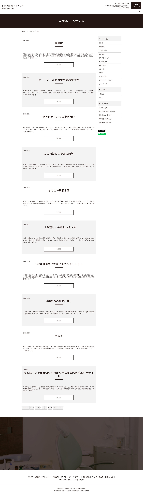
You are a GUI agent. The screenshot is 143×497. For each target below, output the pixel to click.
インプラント (105, 12)
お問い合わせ (103, 76)
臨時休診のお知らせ (105, 115)
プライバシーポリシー (106, 80)
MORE (59, 65)
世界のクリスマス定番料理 (59, 117)
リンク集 (128, 12)
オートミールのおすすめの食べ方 (59, 80)
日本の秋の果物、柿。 (59, 302)
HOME (61, 12)
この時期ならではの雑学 (59, 154)
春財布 (59, 43)
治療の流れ (114, 12)
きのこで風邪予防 (59, 191)
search (139, 12)
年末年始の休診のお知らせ (107, 111)
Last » (61, 409)
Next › (55, 409)
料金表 (135, 12)
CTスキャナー (76, 12)
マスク (59, 337)
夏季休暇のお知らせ (105, 119)
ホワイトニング (95, 12)
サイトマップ (103, 84)
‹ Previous (25, 409)
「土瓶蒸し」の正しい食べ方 (59, 228)
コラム (122, 12)
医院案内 (68, 12)
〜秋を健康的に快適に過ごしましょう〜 (59, 265)
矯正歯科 (85, 12)
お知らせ (101, 94)
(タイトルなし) (103, 108)
